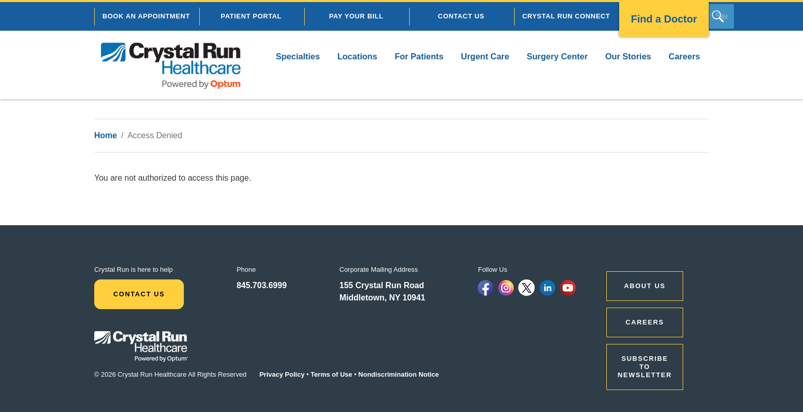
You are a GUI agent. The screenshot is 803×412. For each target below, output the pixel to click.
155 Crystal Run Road (382, 285)
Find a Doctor (664, 19)
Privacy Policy (281, 374)
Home (105, 135)
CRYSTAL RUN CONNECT (566, 16)
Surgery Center (556, 56)
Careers (684, 56)
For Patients (419, 56)
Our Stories (628, 56)
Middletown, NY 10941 (383, 297)
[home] (171, 65)
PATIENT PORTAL (251, 16)
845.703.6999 (262, 285)
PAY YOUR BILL (356, 16)
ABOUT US (645, 286)
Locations (357, 56)
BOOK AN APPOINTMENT (146, 16)
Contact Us (139, 294)
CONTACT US (461, 16)
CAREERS (645, 322)
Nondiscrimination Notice (398, 374)
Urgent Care (485, 56)
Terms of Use (331, 374)
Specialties (298, 56)
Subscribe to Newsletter (645, 367)
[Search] (721, 16)
